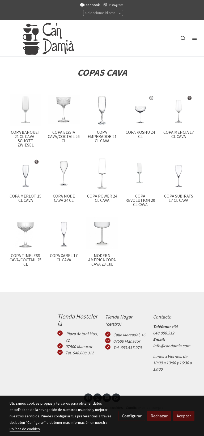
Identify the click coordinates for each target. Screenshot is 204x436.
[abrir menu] (194, 38)
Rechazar (159, 415)
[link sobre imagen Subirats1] (178, 174)
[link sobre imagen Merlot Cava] (25, 174)
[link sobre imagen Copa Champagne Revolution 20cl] (140, 174)
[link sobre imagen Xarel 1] (64, 233)
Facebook (90, 4)
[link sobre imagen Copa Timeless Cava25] (25, 233)
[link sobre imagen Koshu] (140, 110)
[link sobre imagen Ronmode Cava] (64, 174)
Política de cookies (25, 428)
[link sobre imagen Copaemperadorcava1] (102, 110)
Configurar (132, 415)
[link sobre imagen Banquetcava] (25, 110)
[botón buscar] (182, 38)
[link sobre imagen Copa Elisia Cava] (64, 110)
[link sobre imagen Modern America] (102, 233)
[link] (42, 38)
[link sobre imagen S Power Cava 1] (102, 174)
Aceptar (184, 415)
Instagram (116, 5)
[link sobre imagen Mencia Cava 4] (178, 110)
